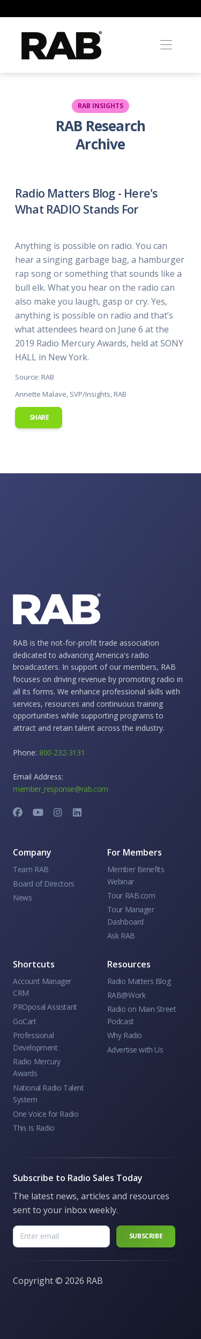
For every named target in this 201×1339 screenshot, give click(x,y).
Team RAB (31, 869)
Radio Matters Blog (139, 981)
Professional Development (35, 1041)
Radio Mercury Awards (37, 1067)
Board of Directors (44, 884)
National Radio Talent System (48, 1094)
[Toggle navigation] (166, 45)
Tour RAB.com (131, 895)
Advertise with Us (135, 1050)
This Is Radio (34, 1128)
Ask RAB (121, 936)
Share (38, 417)
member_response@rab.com (60, 789)
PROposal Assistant (45, 1007)
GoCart (24, 1021)
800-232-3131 (62, 752)
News (22, 897)
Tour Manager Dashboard (130, 915)
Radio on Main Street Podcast (141, 1015)
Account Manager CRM (42, 987)
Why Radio (124, 1035)
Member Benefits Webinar (136, 875)
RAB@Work (126, 995)
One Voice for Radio (45, 1114)
